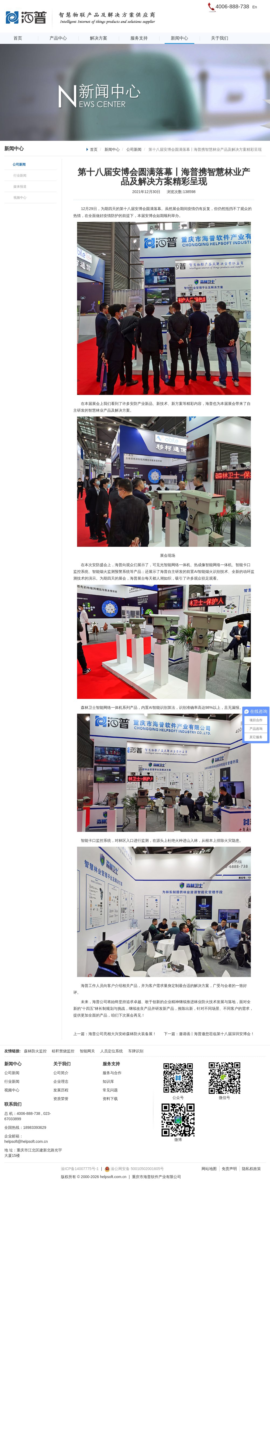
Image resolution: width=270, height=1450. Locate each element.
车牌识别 (135, 1051)
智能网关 (87, 1051)
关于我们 (219, 38)
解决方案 (98, 38)
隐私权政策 (251, 1169)
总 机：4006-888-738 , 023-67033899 (27, 1116)
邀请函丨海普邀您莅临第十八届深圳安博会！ (216, 1034)
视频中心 (11, 1090)
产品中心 (58, 38)
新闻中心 (179, 38)
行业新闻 (11, 1081)
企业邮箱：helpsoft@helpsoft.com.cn (26, 1139)
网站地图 (209, 1169)
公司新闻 (133, 149)
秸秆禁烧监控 (63, 1051)
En (254, 7)
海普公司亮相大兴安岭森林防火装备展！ (122, 1034)
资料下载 (110, 1099)
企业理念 (60, 1081)
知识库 (108, 1081)
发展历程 (60, 1090)
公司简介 (60, 1073)
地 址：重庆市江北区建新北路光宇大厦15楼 (33, 1153)
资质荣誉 (60, 1099)
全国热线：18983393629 (25, 1127)
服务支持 (139, 38)
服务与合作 (112, 1073)
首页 (17, 38)
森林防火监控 (35, 1051)
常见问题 (110, 1090)
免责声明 (229, 1169)
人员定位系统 (111, 1051)
